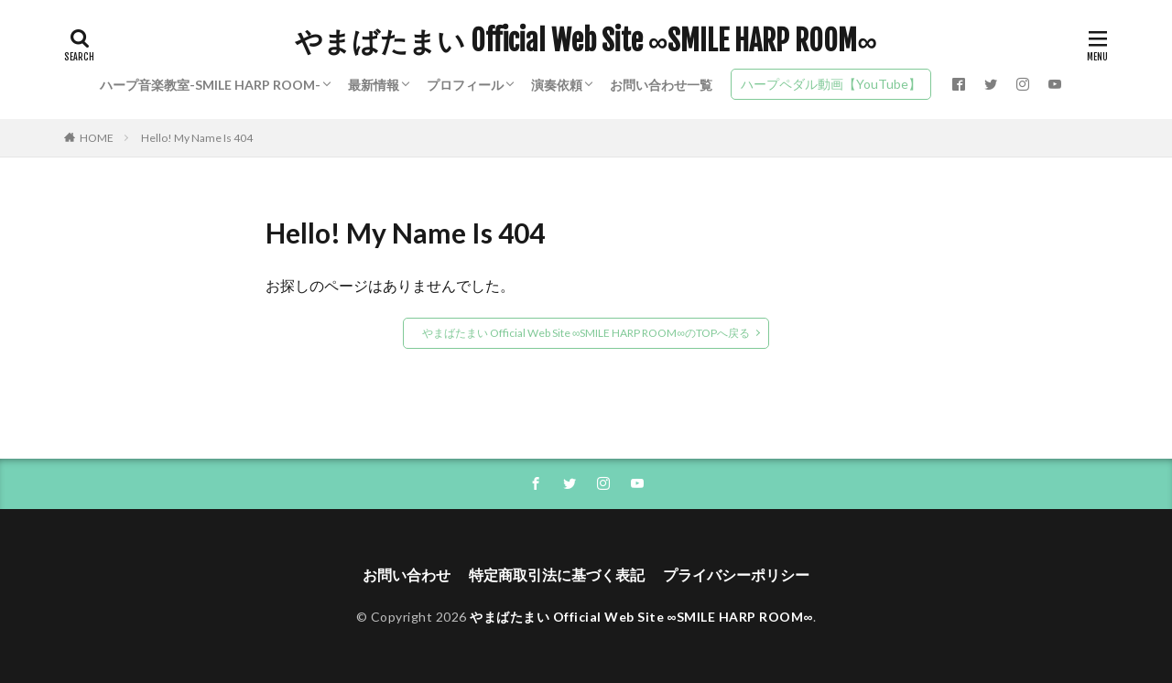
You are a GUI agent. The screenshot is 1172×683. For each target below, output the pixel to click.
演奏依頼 (556, 84)
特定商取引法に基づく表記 (557, 574)
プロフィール (465, 84)
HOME (97, 138)
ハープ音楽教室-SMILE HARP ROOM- (210, 84)
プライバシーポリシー (736, 574)
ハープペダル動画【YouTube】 (831, 84)
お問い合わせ (406, 574)
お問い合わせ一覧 (661, 84)
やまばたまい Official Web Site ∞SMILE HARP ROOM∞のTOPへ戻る (586, 333)
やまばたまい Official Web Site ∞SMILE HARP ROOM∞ (586, 41)
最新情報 (373, 84)
